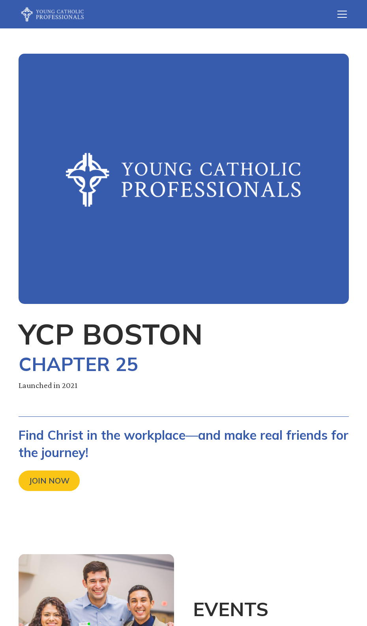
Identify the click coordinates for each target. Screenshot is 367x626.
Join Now (49, 480)
